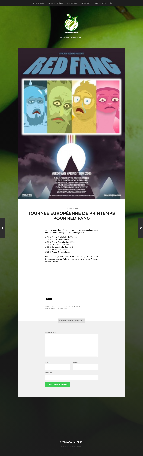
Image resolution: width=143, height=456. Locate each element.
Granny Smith (75, 442)
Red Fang (64, 308)
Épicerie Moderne (52, 308)
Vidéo (50, 3)
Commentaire (50, 332)
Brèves (60, 3)
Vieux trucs (72, 3)
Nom (47, 362)
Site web (48, 373)
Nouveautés (38, 3)
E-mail (76, 362)
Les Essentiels (60, 306)
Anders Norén (76, 447)
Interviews (86, 3)
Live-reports (100, 3)
